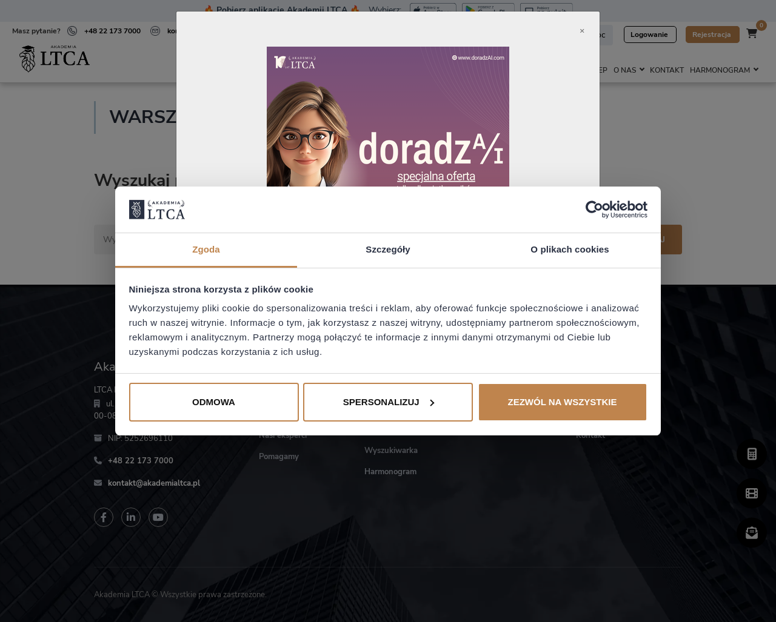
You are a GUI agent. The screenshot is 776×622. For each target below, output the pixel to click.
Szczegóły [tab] (388, 249)
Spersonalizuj (388, 402)
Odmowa (213, 402)
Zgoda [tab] (206, 249)
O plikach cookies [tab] (569, 249)
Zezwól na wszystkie (562, 402)
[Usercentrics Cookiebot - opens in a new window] (594, 209)
